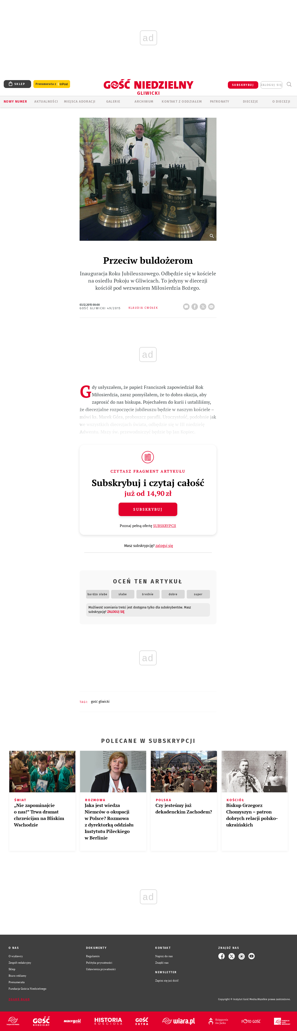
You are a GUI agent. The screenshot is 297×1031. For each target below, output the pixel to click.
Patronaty (219, 102)
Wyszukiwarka (289, 84)
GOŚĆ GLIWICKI (100, 702)
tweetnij (204, 305)
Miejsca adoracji (79, 102)
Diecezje (250, 102)
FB (195, 305)
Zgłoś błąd (19, 999)
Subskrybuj (147, 509)
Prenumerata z (52, 84)
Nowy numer (15, 102)
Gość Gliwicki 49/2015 (100, 308)
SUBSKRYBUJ (243, 85)
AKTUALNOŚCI (46, 102)
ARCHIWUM (144, 102)
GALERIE (113, 102)
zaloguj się (271, 85)
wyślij (212, 305)
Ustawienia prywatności (101, 969)
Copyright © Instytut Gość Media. (237, 999)
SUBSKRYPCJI (164, 525)
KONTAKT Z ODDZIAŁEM (182, 102)
